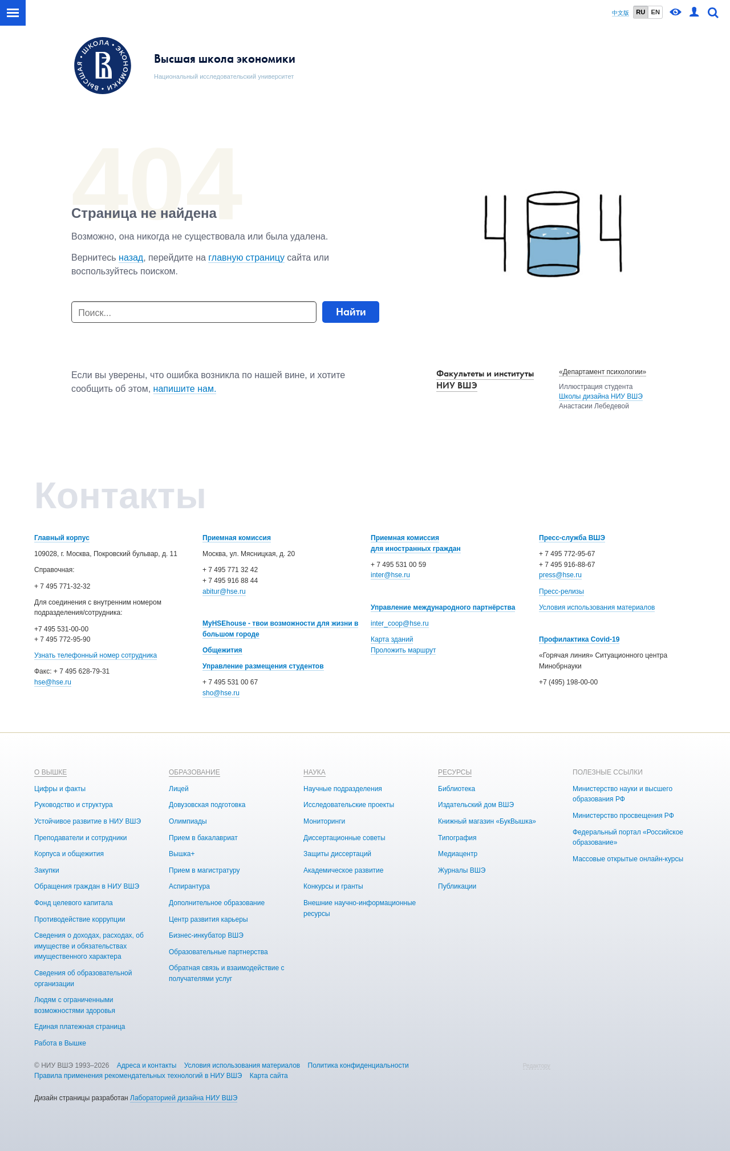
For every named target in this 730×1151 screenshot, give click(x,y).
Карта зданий (392, 639)
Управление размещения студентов (263, 666)
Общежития (222, 650)
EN (655, 12)
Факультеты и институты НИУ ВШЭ (485, 379)
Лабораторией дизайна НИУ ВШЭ (183, 1098)
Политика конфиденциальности (358, 1065)
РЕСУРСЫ (455, 772)
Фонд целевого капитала (73, 903)
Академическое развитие (343, 870)
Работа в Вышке (60, 1043)
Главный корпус (62, 538)
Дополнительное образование (217, 903)
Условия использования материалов (597, 607)
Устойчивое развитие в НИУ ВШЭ (87, 821)
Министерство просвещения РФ (623, 816)
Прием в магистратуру (204, 870)
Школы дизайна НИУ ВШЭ (601, 396)
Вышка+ (181, 854)
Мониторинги (324, 821)
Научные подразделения (342, 789)
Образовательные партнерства (218, 952)
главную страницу (246, 257)
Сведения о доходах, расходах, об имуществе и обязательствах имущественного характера (89, 945)
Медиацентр (457, 854)
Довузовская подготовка (207, 805)
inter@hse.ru (390, 575)
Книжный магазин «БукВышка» (487, 821)
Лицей (179, 789)
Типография (457, 838)
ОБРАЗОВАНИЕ (194, 772)
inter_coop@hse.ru (400, 623)
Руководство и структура (73, 805)
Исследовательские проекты (348, 805)
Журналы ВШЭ (461, 870)
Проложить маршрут (403, 650)
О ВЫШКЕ (50, 772)
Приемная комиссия (236, 538)
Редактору (536, 1066)
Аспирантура (189, 886)
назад (131, 257)
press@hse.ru (560, 575)
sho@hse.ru (221, 693)
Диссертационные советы (344, 838)
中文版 (620, 13)
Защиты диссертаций (337, 854)
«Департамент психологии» (602, 372)
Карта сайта (269, 1076)
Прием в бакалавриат (203, 838)
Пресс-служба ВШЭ (572, 538)
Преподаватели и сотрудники (80, 838)
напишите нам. (185, 389)
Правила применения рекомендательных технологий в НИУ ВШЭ (138, 1076)
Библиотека (456, 789)
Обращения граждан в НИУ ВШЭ (86, 886)
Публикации (457, 886)
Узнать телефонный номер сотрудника (95, 655)
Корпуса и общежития (69, 854)
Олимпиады (188, 821)
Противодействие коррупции (79, 919)
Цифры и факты (60, 789)
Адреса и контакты (147, 1065)
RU (640, 12)
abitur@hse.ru (224, 591)
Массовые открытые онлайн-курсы (628, 859)
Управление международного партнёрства (443, 607)
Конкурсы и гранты (333, 886)
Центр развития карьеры (208, 919)
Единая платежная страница (79, 1027)
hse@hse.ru (52, 682)
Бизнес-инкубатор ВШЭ (206, 935)
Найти (351, 312)
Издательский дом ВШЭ (476, 805)
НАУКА (314, 772)
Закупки (46, 870)
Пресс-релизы (561, 591)
